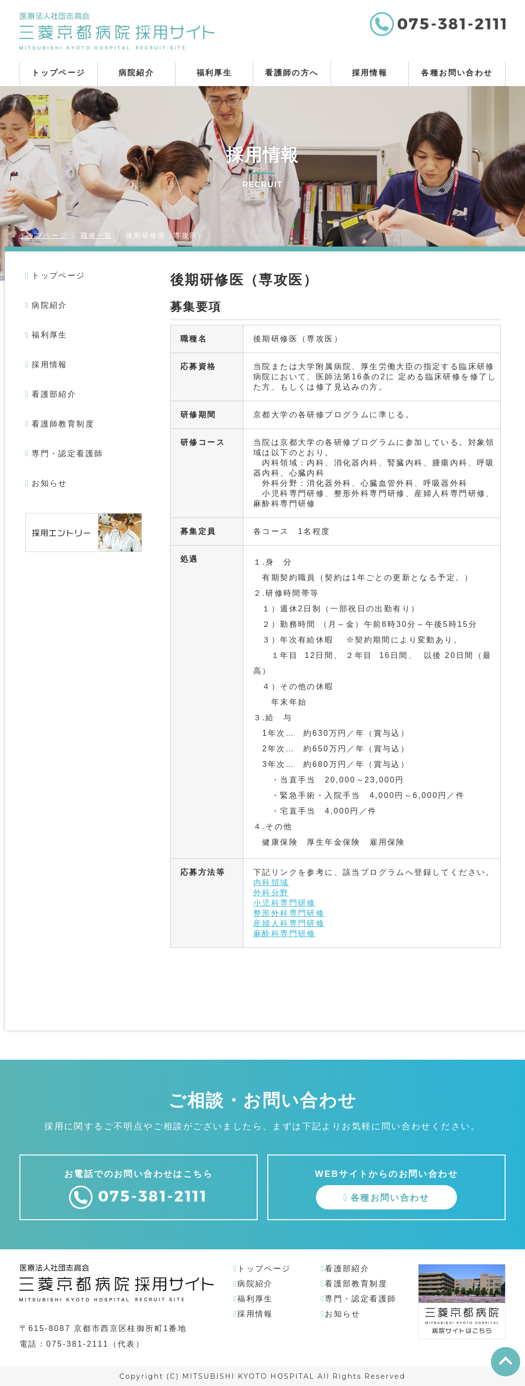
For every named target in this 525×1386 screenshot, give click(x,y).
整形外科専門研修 (289, 913)
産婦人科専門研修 (289, 923)
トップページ (58, 73)
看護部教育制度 (356, 1283)
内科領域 (271, 882)
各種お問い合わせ (456, 73)
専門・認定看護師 (67, 453)
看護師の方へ (291, 73)
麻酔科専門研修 (284, 933)
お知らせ (50, 483)
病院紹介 (137, 73)
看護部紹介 (54, 394)
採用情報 (370, 73)
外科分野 (271, 892)
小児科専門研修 (284, 903)
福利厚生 (214, 73)
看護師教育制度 (63, 424)
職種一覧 (97, 235)
